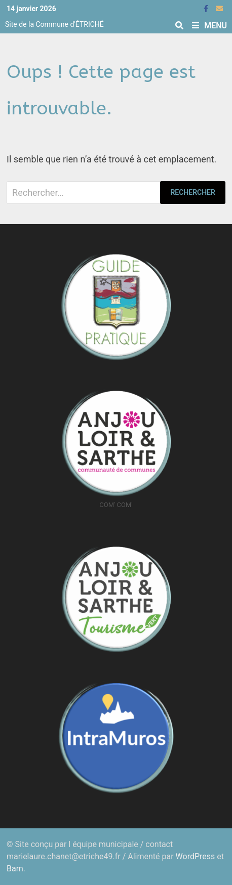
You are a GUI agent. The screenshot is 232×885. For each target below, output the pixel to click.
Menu (209, 25)
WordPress (195, 856)
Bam (15, 868)
